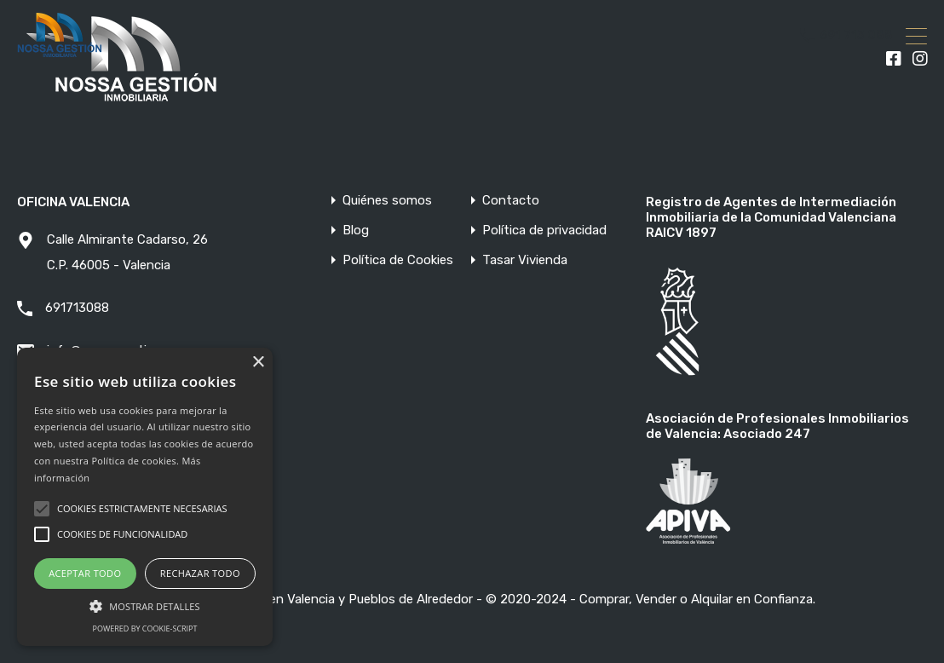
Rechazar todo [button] (200, 573)
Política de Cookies (397, 260)
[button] (145, 604)
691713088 (77, 307)
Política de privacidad (544, 230)
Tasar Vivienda (524, 260)
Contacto (510, 200)
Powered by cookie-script (145, 628)
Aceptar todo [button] (85, 573)
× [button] (257, 362)
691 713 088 (856, 36)
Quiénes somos (387, 200)
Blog (355, 230)
